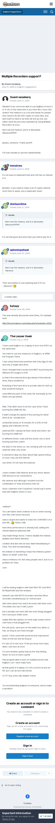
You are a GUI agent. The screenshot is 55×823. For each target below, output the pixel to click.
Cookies (27, 803)
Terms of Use (8, 819)
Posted (19, 100)
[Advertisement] (27, 44)
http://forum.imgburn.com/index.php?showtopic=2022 (27, 323)
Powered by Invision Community (28, 807)
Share (13, 773)
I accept (45, 816)
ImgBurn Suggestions (26, 87)
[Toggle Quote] (6, 215)
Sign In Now (27, 756)
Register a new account (27, 736)
